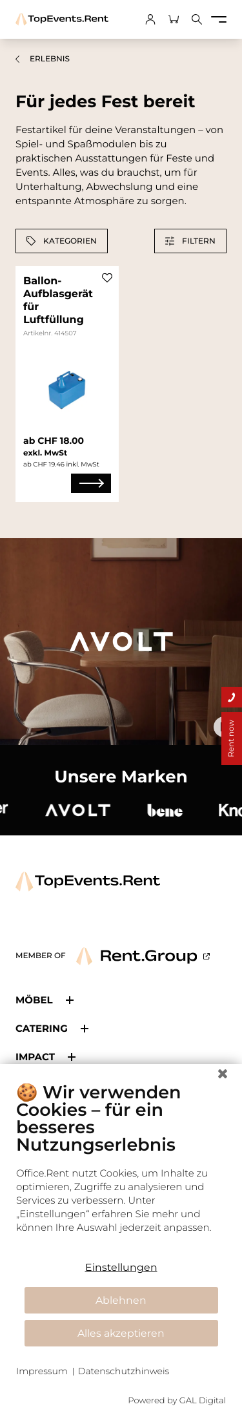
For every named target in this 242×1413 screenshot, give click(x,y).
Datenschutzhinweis (123, 1371)
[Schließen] (222, 1073)
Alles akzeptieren (121, 1333)
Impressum (42, 1371)
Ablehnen (121, 1300)
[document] (121, 1167)
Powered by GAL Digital (177, 1401)
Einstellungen (121, 1267)
